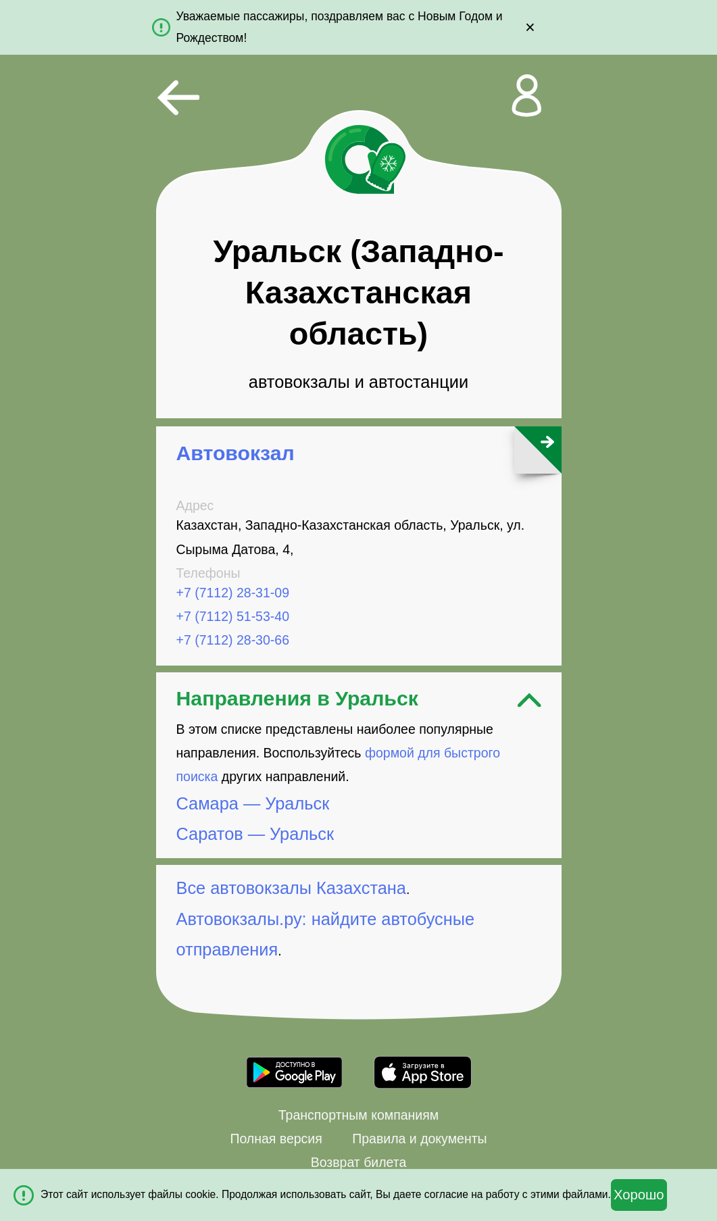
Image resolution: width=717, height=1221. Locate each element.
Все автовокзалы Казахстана (291, 887)
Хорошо (639, 1194)
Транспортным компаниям (358, 1114)
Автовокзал (235, 453)
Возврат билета (359, 1162)
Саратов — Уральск (255, 833)
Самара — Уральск (253, 803)
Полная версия (276, 1138)
